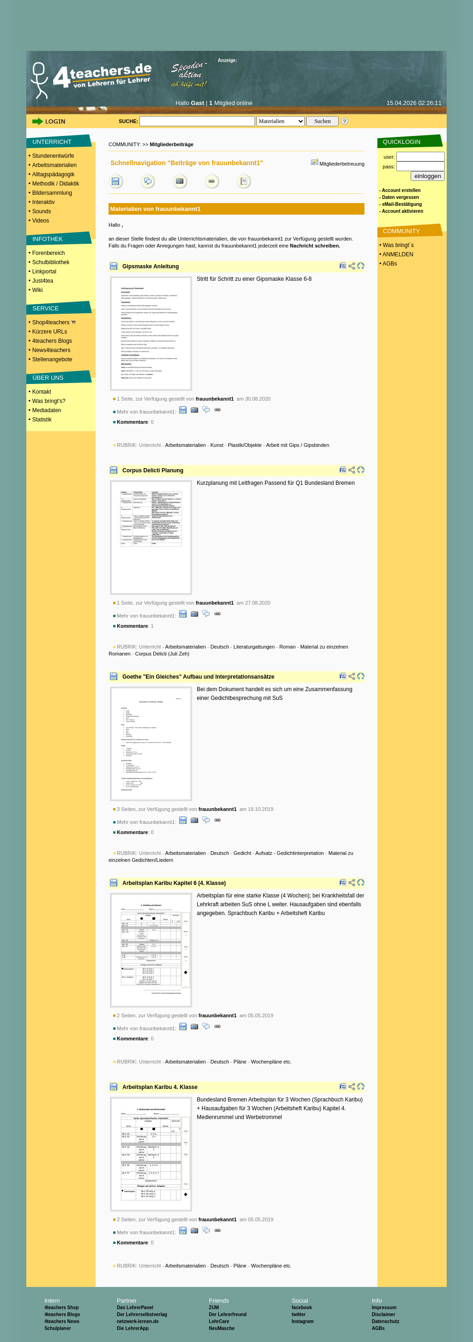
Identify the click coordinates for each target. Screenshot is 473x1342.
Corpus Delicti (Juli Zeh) (162, 653)
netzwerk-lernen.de (138, 1321)
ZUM (214, 1307)
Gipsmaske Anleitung (150, 266)
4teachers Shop (61, 1307)
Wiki (37, 290)
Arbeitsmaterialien (54, 165)
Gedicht (242, 853)
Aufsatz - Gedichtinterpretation (289, 853)
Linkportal (44, 271)
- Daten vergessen (399, 197)
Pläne (240, 1061)
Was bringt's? (49, 401)
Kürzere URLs (49, 331)
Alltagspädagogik (53, 174)
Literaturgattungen (254, 646)
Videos (40, 220)
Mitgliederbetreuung (342, 164)
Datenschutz (385, 1321)
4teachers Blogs (52, 341)
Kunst (216, 445)
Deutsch (219, 646)
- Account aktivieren (401, 211)
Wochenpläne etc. (271, 1061)
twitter (298, 1314)
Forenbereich (48, 253)
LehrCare (219, 1321)
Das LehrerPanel (135, 1307)
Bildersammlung (52, 193)
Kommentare (132, 422)
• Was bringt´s (396, 245)
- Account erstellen (400, 190)
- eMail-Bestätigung (400, 204)
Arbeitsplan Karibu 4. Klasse (160, 1087)
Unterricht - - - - (234, 445)
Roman (287, 646)
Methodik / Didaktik (55, 183)
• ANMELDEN (395, 254)
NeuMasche (222, 1328)
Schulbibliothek (51, 262)
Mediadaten (46, 410)
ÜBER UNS (47, 377)
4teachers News (61, 1321)
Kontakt (41, 392)
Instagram (302, 1321)
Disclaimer (383, 1314)
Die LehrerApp (133, 1328)
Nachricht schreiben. (315, 245)
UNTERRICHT (52, 141)
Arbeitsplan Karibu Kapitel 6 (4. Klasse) (174, 883)
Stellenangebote (52, 359)
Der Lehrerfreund (228, 1314)
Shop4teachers (54, 322)
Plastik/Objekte (244, 445)
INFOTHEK (47, 238)
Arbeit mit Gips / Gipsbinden (297, 445)
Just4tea (42, 281)
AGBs (378, 1328)
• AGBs (387, 263)
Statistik (42, 419)
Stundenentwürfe (53, 156)
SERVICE (45, 308)
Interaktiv (43, 202)
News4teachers (51, 350)
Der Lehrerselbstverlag (142, 1314)
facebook (301, 1307)
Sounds (41, 211)
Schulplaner (57, 1328)
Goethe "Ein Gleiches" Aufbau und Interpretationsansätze (198, 677)
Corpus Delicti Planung (152, 470)
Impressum (384, 1307)
